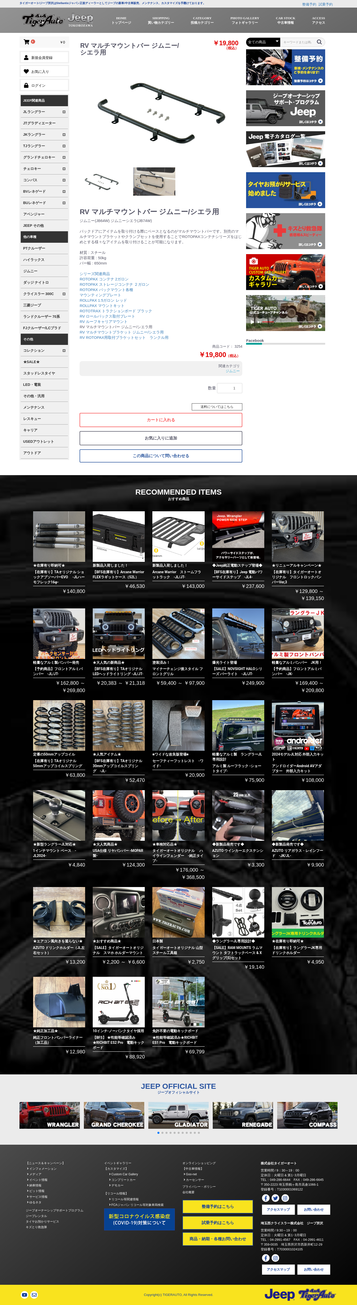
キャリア (30, 430)
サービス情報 (37, 1197)
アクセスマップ (278, 1209)
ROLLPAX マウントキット (102, 305)
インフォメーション (42, 1168)
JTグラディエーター (39, 123)
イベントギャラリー (117, 1163)
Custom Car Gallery (123, 1174)
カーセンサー (194, 1180)
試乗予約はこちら (218, 1223)
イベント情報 (37, 1180)
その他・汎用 (33, 396)
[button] (158, 1133)
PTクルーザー (34, 248)
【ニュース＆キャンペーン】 (45, 1163)
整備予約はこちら (218, 1206)
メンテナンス (33, 407)
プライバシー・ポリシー (199, 1186)
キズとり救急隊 (36, 1227)
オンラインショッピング (199, 1163)
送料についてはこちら (217, 407)
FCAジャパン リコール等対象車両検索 (136, 1205)
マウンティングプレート (100, 295)
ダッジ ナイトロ (36, 282)
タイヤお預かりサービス (42, 1221)
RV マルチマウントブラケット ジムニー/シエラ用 (122, 332)
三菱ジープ (32, 305)
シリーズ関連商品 (95, 274)
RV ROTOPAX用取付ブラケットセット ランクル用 (124, 337)
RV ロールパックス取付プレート (107, 316)
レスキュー (32, 419)
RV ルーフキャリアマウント (104, 321)
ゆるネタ (34, 1202)
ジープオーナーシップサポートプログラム (54, 1210)
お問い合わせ (314, 1209)
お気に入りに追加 (161, 438)
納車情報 (34, 1185)
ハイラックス (33, 260)
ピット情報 (35, 1191)
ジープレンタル (36, 1216)
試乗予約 (326, 4)
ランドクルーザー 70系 (41, 317)
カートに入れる (161, 420)
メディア (34, 1174)
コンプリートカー (122, 1180)
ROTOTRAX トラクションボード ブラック (116, 311)
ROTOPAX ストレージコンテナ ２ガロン (114, 284)
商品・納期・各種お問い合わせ (217, 1239)
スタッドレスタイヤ (39, 373)
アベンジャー (33, 214)
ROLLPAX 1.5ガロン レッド (103, 300)
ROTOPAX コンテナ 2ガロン (104, 279)
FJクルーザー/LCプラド (42, 328)
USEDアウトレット (38, 441)
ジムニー (30, 271)
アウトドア (32, 453)
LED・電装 (32, 385)
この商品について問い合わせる (161, 456)
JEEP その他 (33, 226)
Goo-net (190, 1174)
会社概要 (188, 1192)
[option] (160, 111)
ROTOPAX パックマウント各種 (106, 289)
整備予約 (309, 4)
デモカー (116, 1185)
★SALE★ (31, 362)
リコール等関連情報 (124, 1199)
